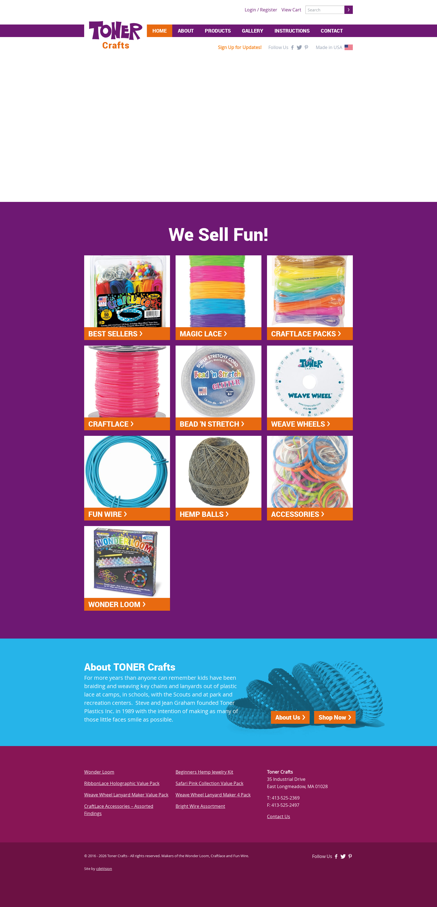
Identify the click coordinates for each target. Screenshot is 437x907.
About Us (287, 717)
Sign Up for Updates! (239, 47)
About (186, 30)
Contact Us (278, 816)
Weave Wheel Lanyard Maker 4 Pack (213, 795)
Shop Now (332, 717)
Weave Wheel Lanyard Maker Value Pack (126, 795)
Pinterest (306, 47)
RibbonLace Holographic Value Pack (121, 783)
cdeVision (104, 868)
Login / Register (261, 10)
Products (218, 30)
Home (159, 30)
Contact (332, 30)
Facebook (292, 47)
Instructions (292, 30)
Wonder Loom (99, 772)
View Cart (291, 10)
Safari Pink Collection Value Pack (209, 783)
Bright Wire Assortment (200, 806)
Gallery (252, 30)
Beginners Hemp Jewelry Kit (204, 772)
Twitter (299, 47)
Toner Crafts (115, 35)
